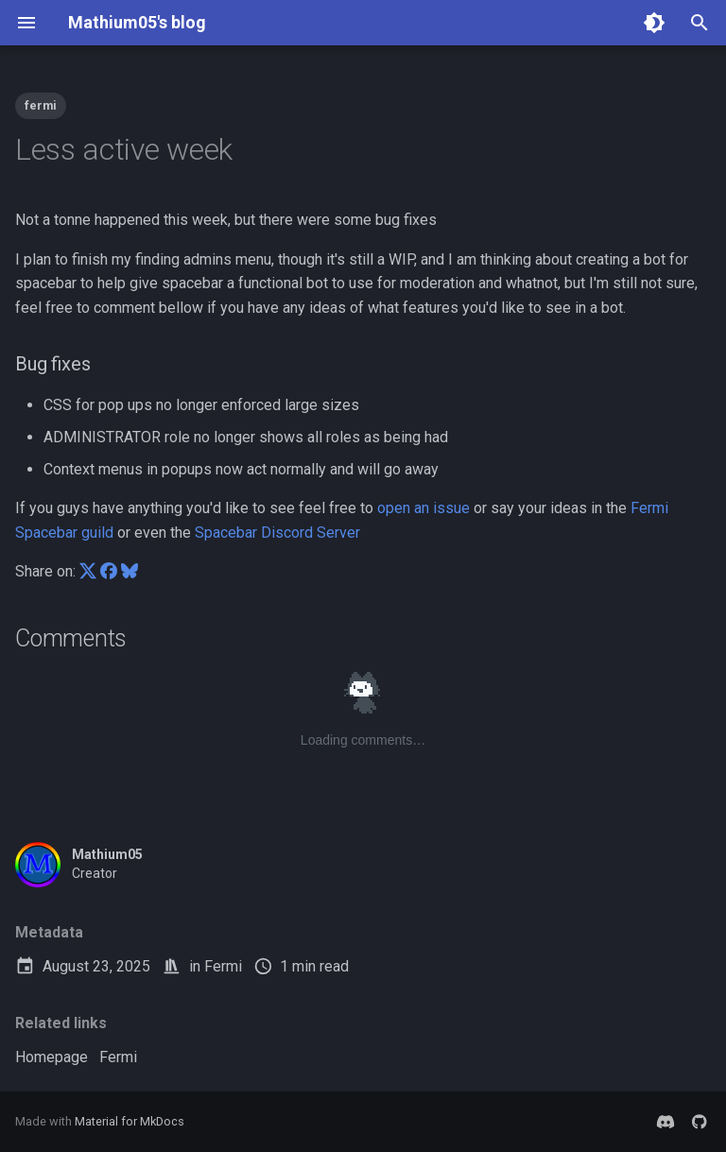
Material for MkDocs (129, 1121)
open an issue (423, 508)
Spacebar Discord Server (277, 533)
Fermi (223, 966)
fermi (41, 105)
